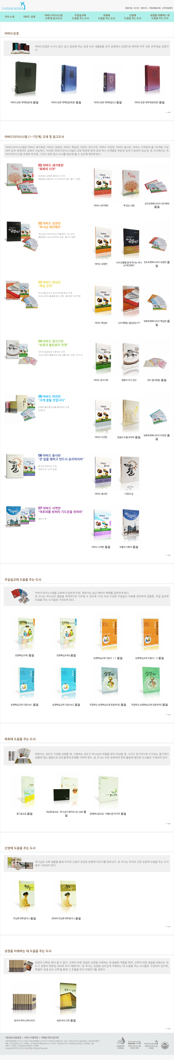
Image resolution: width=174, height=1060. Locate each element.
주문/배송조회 (154, 8)
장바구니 (144, 8)
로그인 (136, 8)
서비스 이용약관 (31, 1038)
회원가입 (128, 8)
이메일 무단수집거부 (50, 1038)
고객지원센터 (167, 8)
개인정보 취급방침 (13, 1038)
